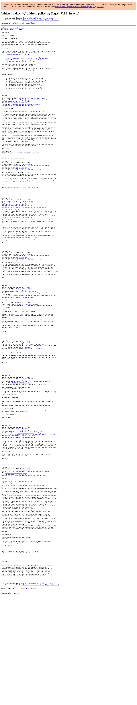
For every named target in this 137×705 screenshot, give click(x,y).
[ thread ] (21, 23)
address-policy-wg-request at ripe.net (40, 55)
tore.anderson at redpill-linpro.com (31, 112)
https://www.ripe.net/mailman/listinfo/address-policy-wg (27, 64)
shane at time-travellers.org (26, 340)
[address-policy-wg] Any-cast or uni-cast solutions (38, 18)
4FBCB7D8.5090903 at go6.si (21, 240)
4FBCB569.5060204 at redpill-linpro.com (26, 119)
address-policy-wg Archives (10, 702)
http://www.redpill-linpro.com (28, 177)
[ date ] (16, 23)
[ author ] (34, 23)
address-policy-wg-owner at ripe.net (20, 72)
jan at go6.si (27, 191)
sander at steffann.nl (25, 513)
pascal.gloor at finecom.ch (25, 343)
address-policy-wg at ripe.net (18, 59)
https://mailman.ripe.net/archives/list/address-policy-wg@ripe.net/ (79, 7)
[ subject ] (28, 23)
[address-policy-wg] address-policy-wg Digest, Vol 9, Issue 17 (40, 20)
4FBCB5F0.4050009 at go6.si (21, 196)
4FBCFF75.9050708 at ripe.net (22, 563)
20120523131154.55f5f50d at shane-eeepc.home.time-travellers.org (31, 348)
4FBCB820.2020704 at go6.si (21, 304)
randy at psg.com (21, 508)
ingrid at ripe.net (22, 115)
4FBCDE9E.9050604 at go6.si (21, 453)
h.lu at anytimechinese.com (15, 28)
